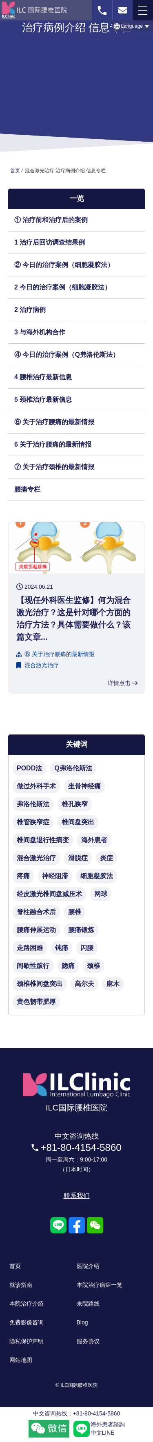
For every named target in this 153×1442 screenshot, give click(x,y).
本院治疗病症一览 (99, 1285)
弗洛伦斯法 (33, 804)
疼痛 (23, 875)
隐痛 (68, 965)
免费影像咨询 (26, 1322)
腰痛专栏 (27, 489)
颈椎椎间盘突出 (39, 983)
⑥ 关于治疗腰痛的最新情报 (54, 421)
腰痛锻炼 (81, 929)
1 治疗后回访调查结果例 (49, 242)
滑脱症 (78, 858)
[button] (132, 26)
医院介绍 (88, 1266)
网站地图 (20, 1360)
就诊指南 (20, 1285)
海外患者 (94, 840)
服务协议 (88, 1341)
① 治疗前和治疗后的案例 (51, 219)
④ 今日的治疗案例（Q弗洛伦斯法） (66, 354)
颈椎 (93, 965)
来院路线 (88, 1303)
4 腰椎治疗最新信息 (43, 377)
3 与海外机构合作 (39, 332)
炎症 (106, 858)
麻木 (113, 983)
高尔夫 (84, 983)
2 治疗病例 (30, 309)
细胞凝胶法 (96, 875)
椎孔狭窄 (75, 804)
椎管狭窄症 (33, 822)
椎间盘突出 (78, 822)
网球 (100, 893)
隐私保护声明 (26, 1341)
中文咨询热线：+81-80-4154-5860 (76, 1413)
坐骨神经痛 (84, 786)
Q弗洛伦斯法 (73, 768)
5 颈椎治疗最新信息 (43, 399)
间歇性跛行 (33, 965)
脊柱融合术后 (36, 911)
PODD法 (29, 768)
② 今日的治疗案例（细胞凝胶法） (64, 264)
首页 (15, 1266)
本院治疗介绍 (26, 1303)
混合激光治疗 (41, 665)
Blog (82, 1322)
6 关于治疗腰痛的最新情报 (52, 444)
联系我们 (77, 1195)
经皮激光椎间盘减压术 (49, 893)
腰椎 (74, 911)
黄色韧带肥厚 (36, 1001)
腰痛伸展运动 (36, 929)
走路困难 (30, 947)
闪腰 (86, 947)
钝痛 (61, 947)
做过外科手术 (36, 786)
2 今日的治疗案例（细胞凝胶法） (62, 287)
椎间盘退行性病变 (43, 840)
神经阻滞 (55, 875)
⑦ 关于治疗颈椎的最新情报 (54, 466)
